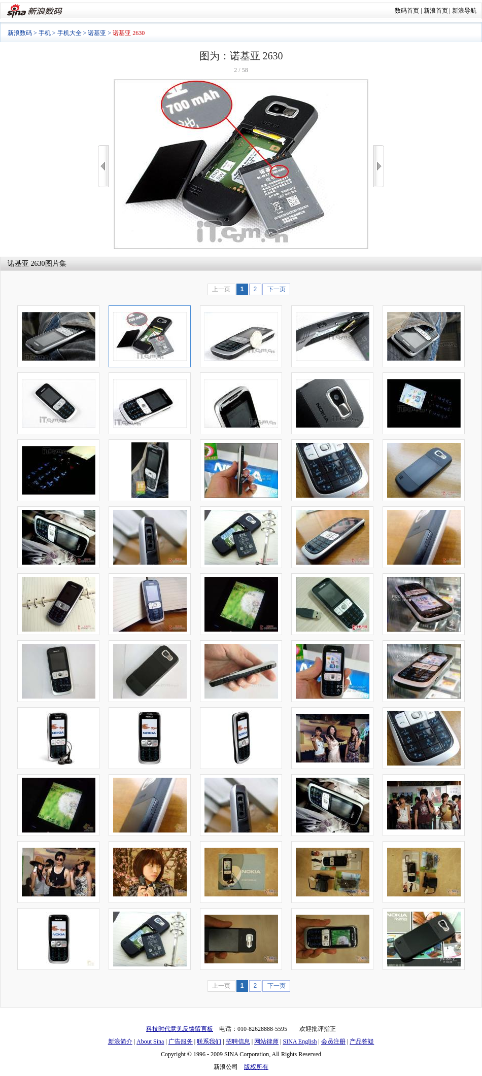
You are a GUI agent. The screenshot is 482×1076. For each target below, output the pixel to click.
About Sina (150, 1041)
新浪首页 (436, 10)
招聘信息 (238, 1041)
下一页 (276, 289)
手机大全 (69, 33)
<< (103, 166)
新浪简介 (120, 1041)
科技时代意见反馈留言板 (179, 1028)
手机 (45, 33)
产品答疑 (362, 1041)
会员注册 (333, 1041)
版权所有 (256, 1066)
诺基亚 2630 (26, 263)
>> (378, 166)
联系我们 (209, 1041)
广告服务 (180, 1041)
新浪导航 (464, 10)
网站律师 (266, 1041)
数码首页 (407, 10)
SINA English (300, 1041)
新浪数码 (20, 33)
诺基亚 (97, 33)
